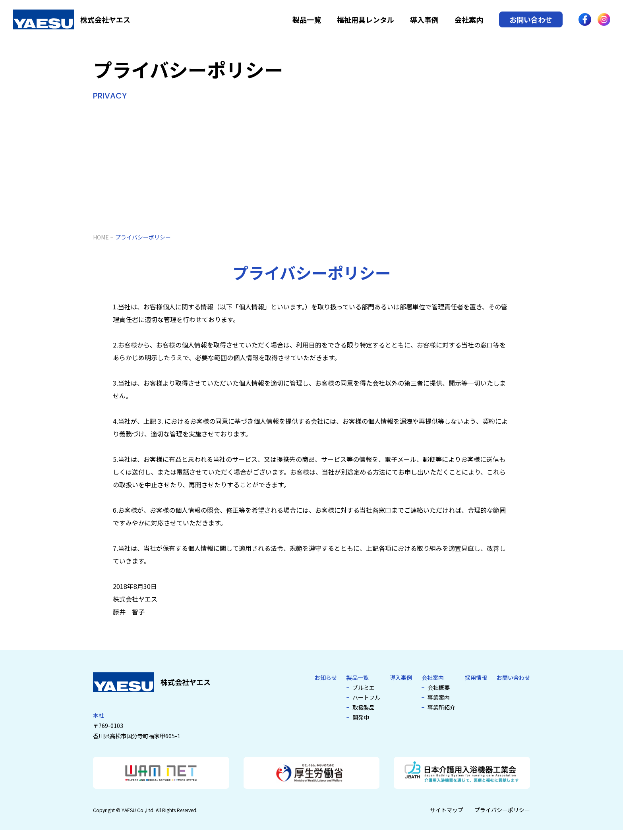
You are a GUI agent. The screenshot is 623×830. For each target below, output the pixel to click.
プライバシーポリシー (502, 810)
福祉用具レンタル (365, 19)
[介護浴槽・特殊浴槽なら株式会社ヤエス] (71, 19)
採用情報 (476, 677)
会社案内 (469, 19)
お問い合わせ (530, 19)
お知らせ (326, 677)
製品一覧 (306, 19)
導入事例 (424, 19)
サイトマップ (446, 810)
